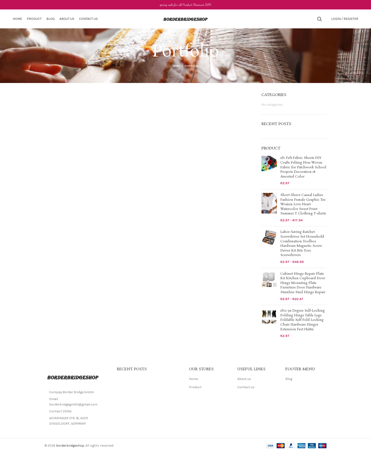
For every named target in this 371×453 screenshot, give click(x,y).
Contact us (246, 387)
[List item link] (77, 411)
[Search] (319, 19)
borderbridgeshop (70, 446)
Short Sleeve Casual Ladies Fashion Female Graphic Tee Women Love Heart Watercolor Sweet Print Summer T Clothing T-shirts (303, 204)
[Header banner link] (185, 4)
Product (195, 387)
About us (244, 379)
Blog (288, 379)
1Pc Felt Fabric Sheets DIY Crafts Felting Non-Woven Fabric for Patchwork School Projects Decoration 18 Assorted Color (303, 167)
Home (176, 66)
